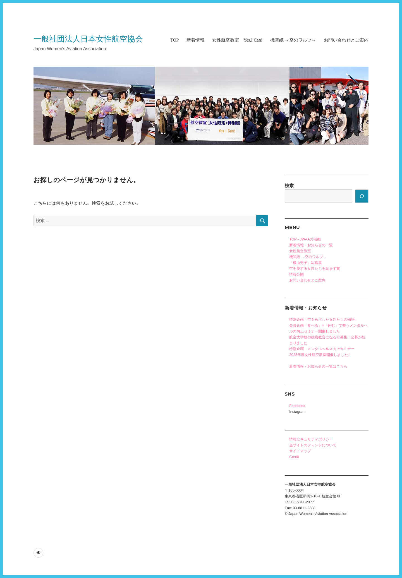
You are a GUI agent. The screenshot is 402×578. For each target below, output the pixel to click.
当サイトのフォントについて (312, 445)
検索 (289, 185)
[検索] (361, 196)
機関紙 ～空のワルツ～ (293, 40)
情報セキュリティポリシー (311, 439)
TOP (174, 40)
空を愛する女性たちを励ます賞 (314, 268)
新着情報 (195, 40)
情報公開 (296, 274)
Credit (294, 457)
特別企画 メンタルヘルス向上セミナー (322, 349)
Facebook (297, 406)
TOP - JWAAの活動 (304, 239)
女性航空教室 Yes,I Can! (237, 40)
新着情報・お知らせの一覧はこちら (318, 366)
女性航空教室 (300, 251)
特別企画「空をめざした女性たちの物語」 (323, 319)
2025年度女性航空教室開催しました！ (320, 355)
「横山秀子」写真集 (305, 263)
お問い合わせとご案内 (346, 40)
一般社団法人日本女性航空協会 (88, 39)
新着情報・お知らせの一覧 (311, 245)
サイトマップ (300, 451)
